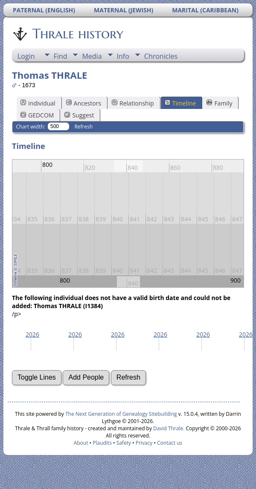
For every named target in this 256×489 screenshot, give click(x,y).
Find (60, 56)
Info (123, 56)
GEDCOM (37, 115)
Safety (123, 442)
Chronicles (160, 56)
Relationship (133, 103)
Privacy (144, 442)
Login (26, 56)
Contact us (169, 442)
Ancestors (83, 103)
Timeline (180, 103)
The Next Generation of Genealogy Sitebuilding (121, 414)
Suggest (79, 115)
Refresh (83, 126)
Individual (37, 103)
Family (219, 103)
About (81, 442)
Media (92, 56)
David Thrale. (168, 428)
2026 (32, 334)
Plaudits (102, 442)
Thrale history (77, 33)
